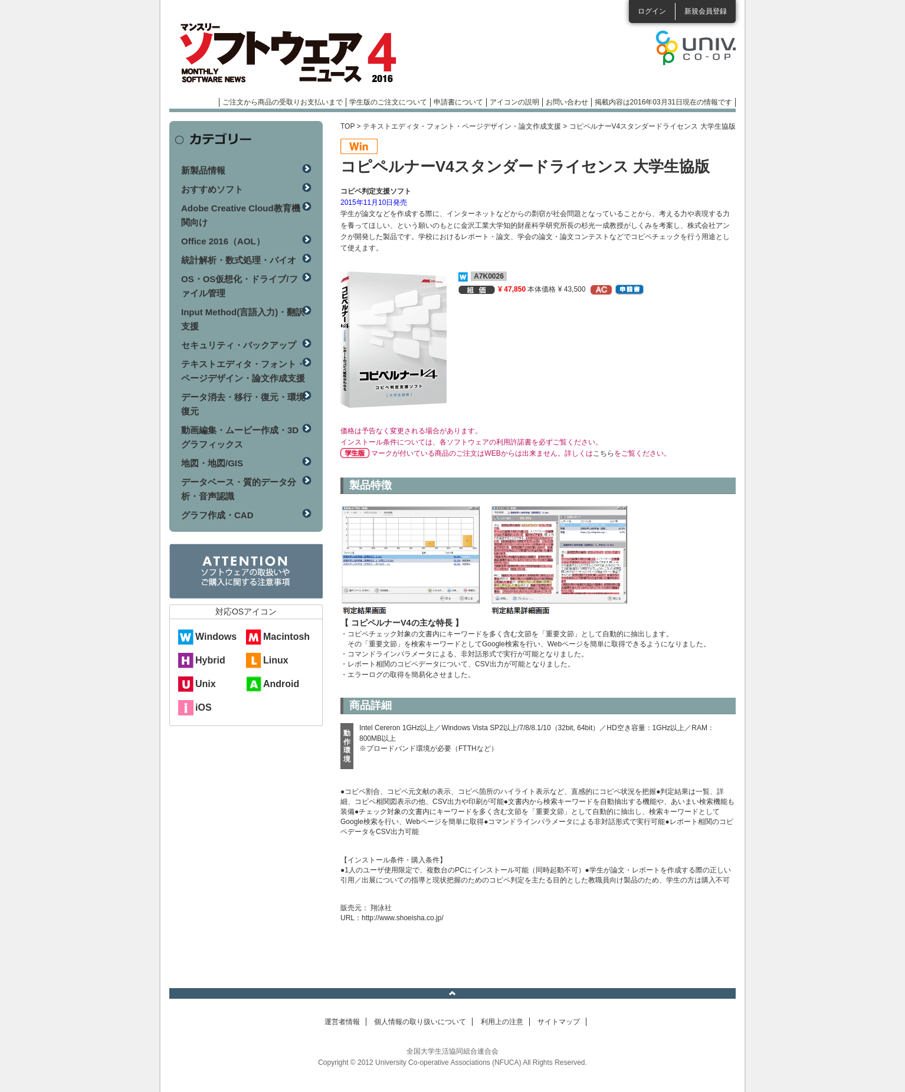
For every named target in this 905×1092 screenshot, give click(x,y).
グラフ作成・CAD (217, 515)
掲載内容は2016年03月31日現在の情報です (663, 102)
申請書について (458, 102)
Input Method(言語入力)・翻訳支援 (242, 319)
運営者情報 (342, 1022)
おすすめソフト (212, 189)
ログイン (652, 11)
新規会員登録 (705, 11)
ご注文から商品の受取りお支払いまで (282, 102)
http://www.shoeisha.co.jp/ (403, 918)
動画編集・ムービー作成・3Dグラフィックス (240, 437)
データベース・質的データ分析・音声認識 (238, 489)
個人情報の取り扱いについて (420, 1022)
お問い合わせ (567, 102)
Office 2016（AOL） (223, 241)
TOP (347, 126)
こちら (603, 453)
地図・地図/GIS (212, 463)
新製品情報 (203, 170)
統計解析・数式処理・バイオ (238, 260)
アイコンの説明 (514, 102)
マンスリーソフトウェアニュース (294, 53)
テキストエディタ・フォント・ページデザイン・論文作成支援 (462, 126)
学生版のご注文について (388, 102)
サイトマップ (558, 1022)
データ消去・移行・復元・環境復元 (243, 404)
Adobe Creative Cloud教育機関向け (240, 215)
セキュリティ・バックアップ (238, 345)
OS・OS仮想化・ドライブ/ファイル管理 (239, 286)
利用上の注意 (502, 1022)
